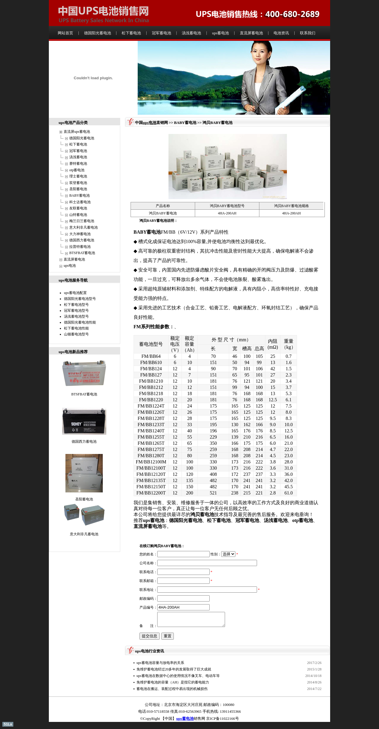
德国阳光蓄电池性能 (80, 322)
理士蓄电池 (78, 176)
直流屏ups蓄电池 (77, 132)
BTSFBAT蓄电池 (82, 253)
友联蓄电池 (78, 208)
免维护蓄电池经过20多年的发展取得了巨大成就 (173, 669)
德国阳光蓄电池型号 (80, 299)
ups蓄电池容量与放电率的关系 (160, 663)
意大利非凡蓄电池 (83, 227)
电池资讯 (281, 33)
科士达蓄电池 (80, 202)
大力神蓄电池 (80, 234)
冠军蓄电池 (161, 33)
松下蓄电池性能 (76, 328)
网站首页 (65, 33)
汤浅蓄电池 (191, 33)
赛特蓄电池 (78, 163)
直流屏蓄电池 (251, 33)
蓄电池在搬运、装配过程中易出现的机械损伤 (172, 689)
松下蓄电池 (131, 33)
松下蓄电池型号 (76, 305)
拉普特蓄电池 (80, 247)
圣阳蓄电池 (78, 189)
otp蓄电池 (76, 170)
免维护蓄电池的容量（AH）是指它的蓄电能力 (172, 682)
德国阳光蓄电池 (97, 33)
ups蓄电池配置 (75, 293)
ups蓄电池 (220, 33)
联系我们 (307, 33)
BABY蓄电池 (79, 195)
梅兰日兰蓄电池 (81, 221)
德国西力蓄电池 (81, 240)
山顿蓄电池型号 (76, 334)
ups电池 (70, 266)
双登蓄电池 (78, 183)
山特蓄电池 (78, 215)
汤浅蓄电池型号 (76, 316)
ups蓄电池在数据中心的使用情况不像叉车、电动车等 (178, 676)
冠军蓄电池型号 (76, 310)
